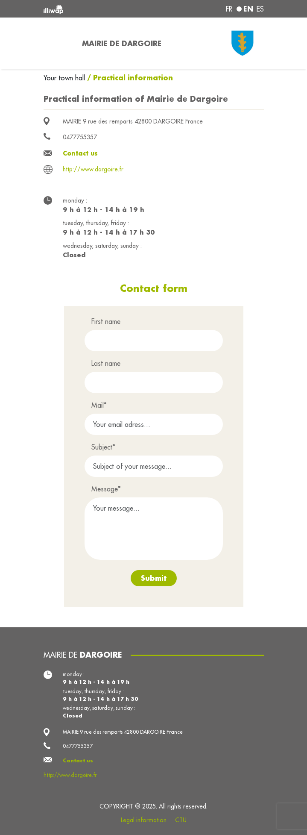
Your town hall (65, 78)
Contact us (80, 153)
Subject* (103, 447)
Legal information (144, 820)
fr (229, 9)
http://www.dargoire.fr (93, 169)
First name (105, 321)
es (260, 9)
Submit (154, 577)
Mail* (99, 405)
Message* (106, 489)
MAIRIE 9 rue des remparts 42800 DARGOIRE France (133, 121)
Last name (105, 363)
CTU (181, 820)
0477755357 (80, 137)
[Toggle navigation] (57, 43)
